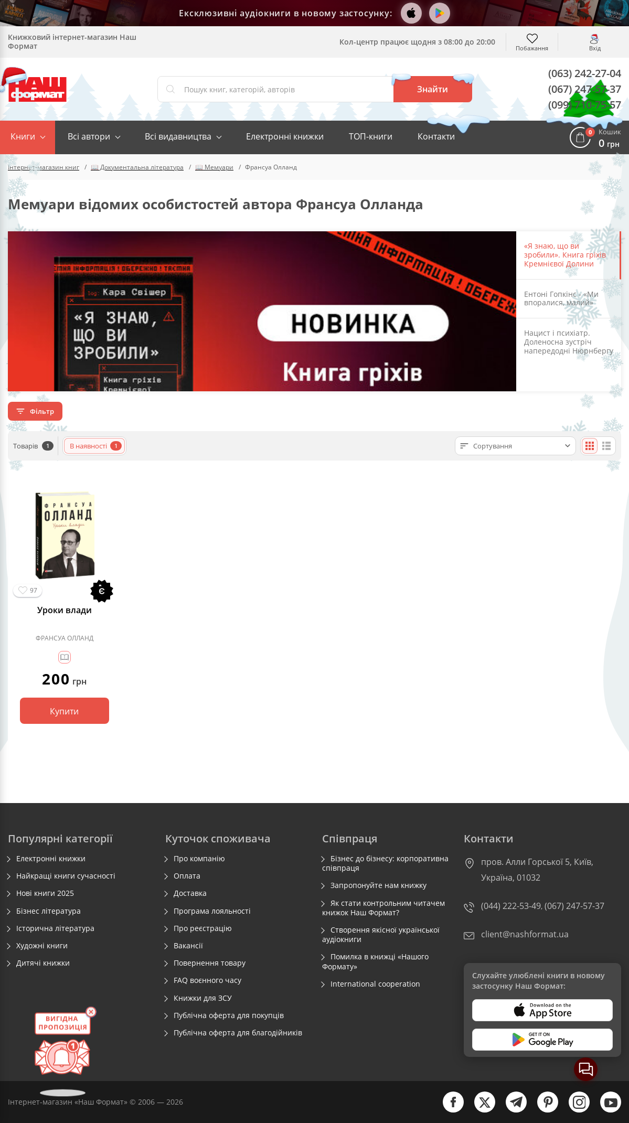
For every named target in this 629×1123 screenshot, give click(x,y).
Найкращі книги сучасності (65, 876)
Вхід (595, 47)
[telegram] (511, 1110)
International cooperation (375, 984)
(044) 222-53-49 (511, 906)
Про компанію (199, 858)
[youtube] (605, 1110)
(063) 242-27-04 (584, 73)
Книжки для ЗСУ (203, 998)
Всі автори (89, 136)
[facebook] (448, 1110)
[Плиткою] (590, 446)
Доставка (190, 893)
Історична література (55, 928)
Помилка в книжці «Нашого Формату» (375, 961)
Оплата (187, 876)
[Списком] (606, 446)
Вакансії (188, 945)
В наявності (96, 446)
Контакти (436, 136)
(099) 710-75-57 (584, 105)
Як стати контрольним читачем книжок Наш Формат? (383, 908)
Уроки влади (64, 610)
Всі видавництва (178, 136)
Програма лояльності (212, 911)
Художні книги (42, 945)
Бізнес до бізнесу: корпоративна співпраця (385, 863)
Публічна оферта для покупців (229, 1015)
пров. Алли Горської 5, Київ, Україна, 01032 (537, 869)
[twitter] (479, 1110)
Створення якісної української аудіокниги (381, 934)
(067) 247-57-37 (584, 89)
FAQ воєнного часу (207, 980)
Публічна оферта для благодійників (238, 1033)
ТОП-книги (370, 136)
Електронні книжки (285, 136)
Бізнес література (48, 911)
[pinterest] (542, 1110)
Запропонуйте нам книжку (379, 885)
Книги (22, 136)
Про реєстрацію (203, 928)
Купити (64, 711)
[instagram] (574, 1110)
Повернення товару (210, 963)
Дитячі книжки (43, 963)
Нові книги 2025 (45, 893)
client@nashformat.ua (525, 934)
